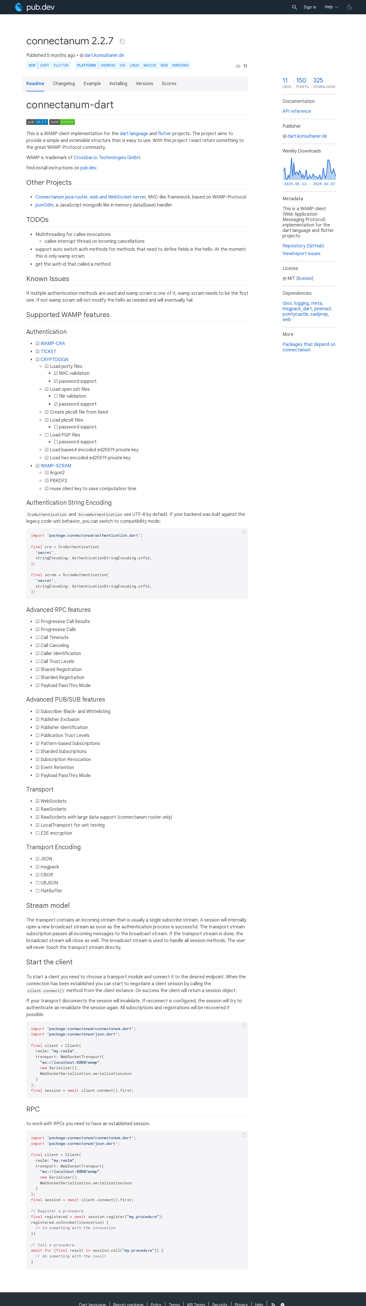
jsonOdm (44, 205)
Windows (180, 65)
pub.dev (88, 168)
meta (316, 303)
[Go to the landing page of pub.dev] (34, 7)
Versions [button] (144, 84)
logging (301, 303)
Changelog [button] (64, 84)
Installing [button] (118, 84)
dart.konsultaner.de (101, 55)
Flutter (61, 65)
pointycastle (295, 314)
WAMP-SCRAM (56, 466)
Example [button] (92, 84)
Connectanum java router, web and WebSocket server (90, 197)
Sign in (310, 7)
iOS (122, 65)
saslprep (319, 314)
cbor (287, 303)
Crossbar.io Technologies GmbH (107, 158)
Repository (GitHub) (303, 246)
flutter (164, 134)
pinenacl (322, 309)
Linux (134, 65)
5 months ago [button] (61, 55)
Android (108, 65)
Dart (44, 65)
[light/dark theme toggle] (349, 7)
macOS (150, 65)
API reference (297, 111)
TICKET (48, 351)
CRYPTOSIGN (54, 359)
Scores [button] (169, 84)
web (164, 65)
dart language (134, 134)
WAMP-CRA (53, 343)
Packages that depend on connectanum (309, 347)
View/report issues (302, 254)
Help (329, 6)
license (305, 278)
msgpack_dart (297, 309)
